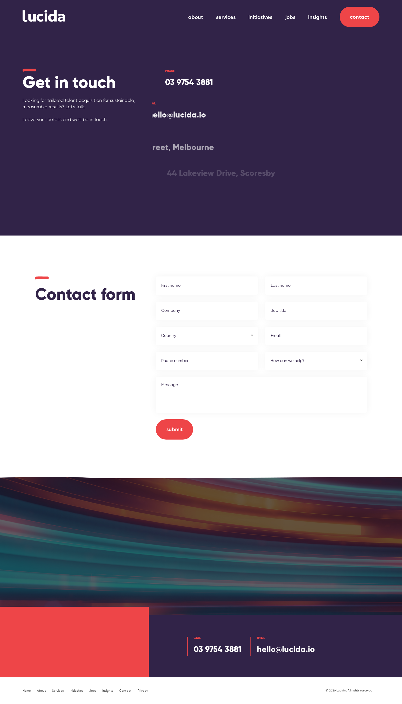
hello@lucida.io (166, 115)
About (41, 690)
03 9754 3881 (185, 83)
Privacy (143, 690)
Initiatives (76, 690)
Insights (107, 690)
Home (27, 690)
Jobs (92, 690)
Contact (359, 17)
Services (58, 690)
